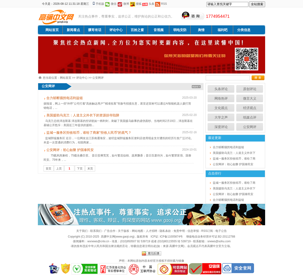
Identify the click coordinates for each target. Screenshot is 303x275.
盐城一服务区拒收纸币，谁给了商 (234, 158)
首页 (48, 168)
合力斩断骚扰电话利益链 (64, 98)
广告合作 (110, 231)
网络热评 (221, 98)
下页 (80, 168)
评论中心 (116, 30)
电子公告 (221, 231)
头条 (151, 3)
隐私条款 (165, 231)
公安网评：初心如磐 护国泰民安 (70, 150)
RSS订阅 (207, 231)
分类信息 (243, 30)
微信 (113, 3)
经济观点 (249, 108)
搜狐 (139, 3)
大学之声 (221, 117)
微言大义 (249, 98)
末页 (90, 168)
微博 (126, 3)
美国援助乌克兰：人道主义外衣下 (234, 153)
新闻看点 (73, 30)
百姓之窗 (137, 30)
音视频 (159, 30)
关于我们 (82, 231)
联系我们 (96, 231)
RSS (164, 3)
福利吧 (222, 30)
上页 (59, 168)
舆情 (201, 30)
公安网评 (98, 77)
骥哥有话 (94, 30)
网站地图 (137, 231)
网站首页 (52, 30)
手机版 (100, 3)
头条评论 (221, 89)
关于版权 (123, 231)
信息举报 (193, 231)
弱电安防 (180, 30)
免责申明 (179, 231)
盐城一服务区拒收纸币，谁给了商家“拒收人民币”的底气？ (88, 132)
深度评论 (221, 127)
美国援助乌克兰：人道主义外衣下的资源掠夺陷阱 (82, 115)
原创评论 (249, 89)
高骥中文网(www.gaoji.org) (118, 236)
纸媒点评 (249, 117)
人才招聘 (151, 231)
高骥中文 (212, 246)
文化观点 (221, 108)
